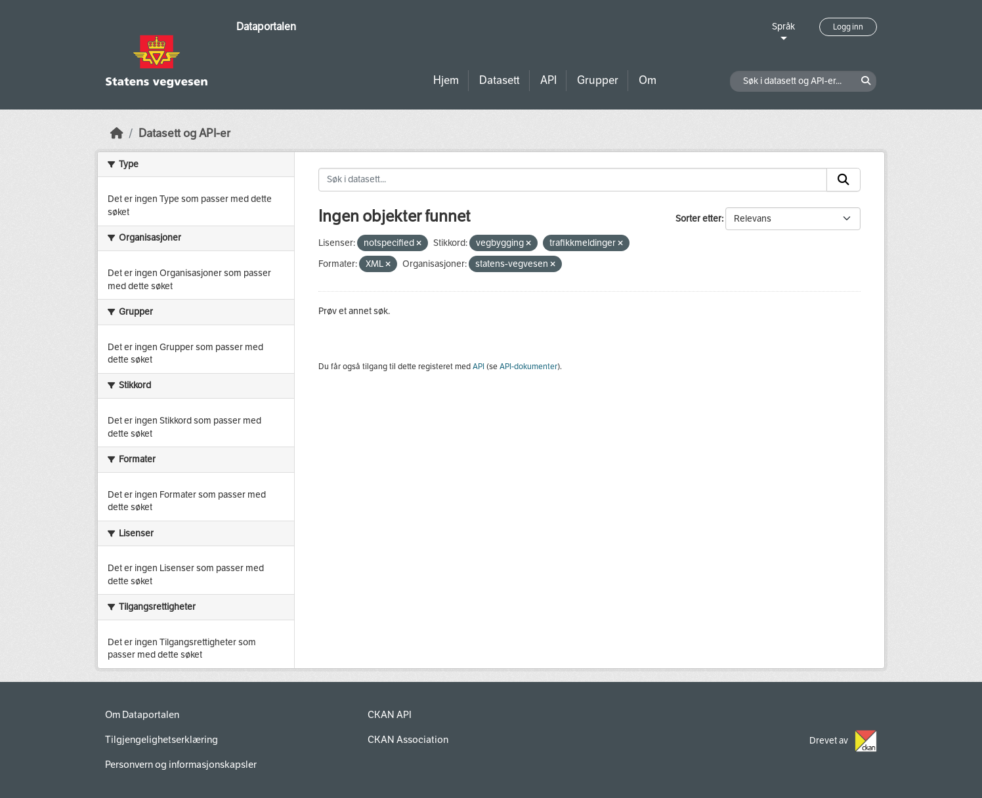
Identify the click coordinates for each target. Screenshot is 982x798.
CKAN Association (408, 740)
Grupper (597, 80)
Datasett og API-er (184, 133)
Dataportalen (266, 26)
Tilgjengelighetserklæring (161, 740)
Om (647, 80)
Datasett (499, 80)
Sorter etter (698, 218)
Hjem (446, 80)
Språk (783, 26)
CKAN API (390, 715)
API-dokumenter (528, 366)
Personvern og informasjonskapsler (181, 764)
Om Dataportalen (142, 715)
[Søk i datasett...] (573, 179)
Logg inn (848, 26)
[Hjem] (116, 133)
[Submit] (843, 179)
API (548, 80)
